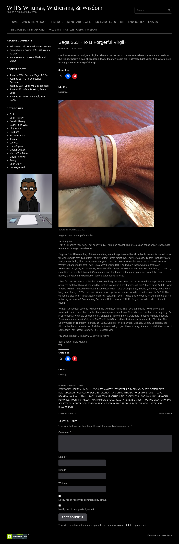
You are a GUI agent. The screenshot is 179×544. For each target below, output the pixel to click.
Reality (119, 400)
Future (143, 393)
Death (61, 393)
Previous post (69, 413)
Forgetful (117, 393)
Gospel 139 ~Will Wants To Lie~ (34, 46)
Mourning (76, 400)
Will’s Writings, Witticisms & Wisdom (73, 29)
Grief (151, 393)
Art (115, 389)
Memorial (163, 396)
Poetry (13, 160)
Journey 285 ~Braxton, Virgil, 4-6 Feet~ (30, 75)
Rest (139, 400)
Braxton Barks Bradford (27, 29)
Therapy (110, 403)
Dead (161, 389)
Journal (77, 389)
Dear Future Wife (79, 22)
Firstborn (56, 22)
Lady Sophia (136, 22)
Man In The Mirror (33, 22)
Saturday (166, 400)
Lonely (128, 396)
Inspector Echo (105, 22)
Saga (156, 400)
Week (154, 403)
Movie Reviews (18, 156)
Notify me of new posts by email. (76, 509)
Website (62, 483)
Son (84, 403)
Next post (164, 413)
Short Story (15, 164)
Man (154, 396)
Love (142, 396)
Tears (101, 403)
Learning (113, 396)
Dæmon (154, 389)
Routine (148, 400)
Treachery (128, 403)
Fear (96, 393)
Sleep (78, 403)
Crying (137, 389)
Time (118, 403)
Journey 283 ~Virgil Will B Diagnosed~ (30, 85)
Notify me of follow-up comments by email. (82, 499)
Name (62, 456)
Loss (136, 396)
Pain (93, 400)
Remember (130, 400)
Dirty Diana (15, 128)
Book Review (16, 117)
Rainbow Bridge (105, 400)
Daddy (145, 389)
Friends (128, 393)
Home (14, 22)
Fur (136, 393)
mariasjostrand (17, 57)
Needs (86, 400)
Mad (148, 396)
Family (88, 393)
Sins (71, 403)
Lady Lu (153, 22)
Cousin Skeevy (17, 121)
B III (122, 22)
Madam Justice (18, 149)
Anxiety (108, 389)
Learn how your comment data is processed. (123, 525)
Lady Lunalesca (98, 396)
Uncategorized (17, 167)
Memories (63, 400)
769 (101, 389)
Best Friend (125, 389)
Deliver (70, 393)
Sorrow (92, 403)
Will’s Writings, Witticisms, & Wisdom (54, 7)
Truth (138, 403)
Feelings (105, 393)
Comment (64, 432)
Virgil (146, 403)
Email (62, 470)
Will (82, 48)
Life (122, 396)
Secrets (63, 403)
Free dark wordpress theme (159, 535)
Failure (80, 393)
